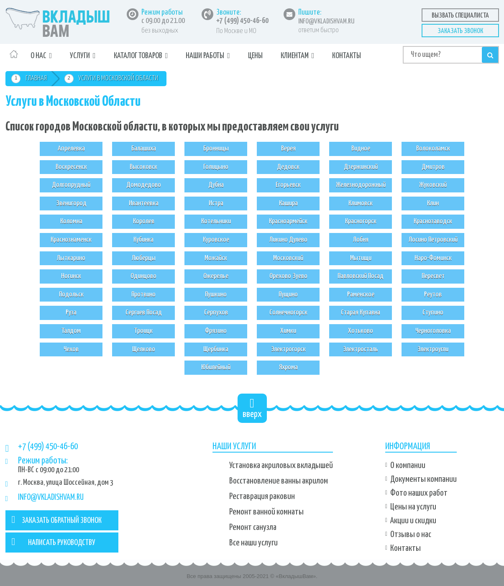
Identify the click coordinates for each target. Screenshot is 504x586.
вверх (252, 408)
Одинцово (143, 276)
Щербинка (215, 349)
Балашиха (143, 148)
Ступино (432, 312)
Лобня (360, 239)
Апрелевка (71, 148)
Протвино (143, 294)
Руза (71, 312)
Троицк (143, 331)
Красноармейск (288, 221)
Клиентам (295, 56)
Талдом (71, 331)
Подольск (71, 294)
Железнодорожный (361, 185)
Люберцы (144, 258)
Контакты (346, 56)
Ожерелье (215, 276)
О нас (38, 56)
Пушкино (216, 294)
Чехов (71, 349)
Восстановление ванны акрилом (278, 481)
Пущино (288, 294)
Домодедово (143, 185)
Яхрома (288, 367)
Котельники (216, 221)
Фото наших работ (419, 493)
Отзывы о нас (410, 534)
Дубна (216, 185)
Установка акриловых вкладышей (281, 465)
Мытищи (360, 258)
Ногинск (71, 276)
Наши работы (205, 56)
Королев (143, 221)
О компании (407, 465)
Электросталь (360, 349)
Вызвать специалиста (460, 15)
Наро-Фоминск (433, 258)
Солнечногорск (288, 312)
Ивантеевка (144, 203)
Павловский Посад (361, 276)
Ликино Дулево (288, 239)
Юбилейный (215, 367)
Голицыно (215, 167)
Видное (360, 148)
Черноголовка (433, 331)
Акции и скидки (413, 521)
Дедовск (288, 167)
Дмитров (433, 167)
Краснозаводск (433, 221)
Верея (288, 148)
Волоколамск (433, 148)
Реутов (433, 294)
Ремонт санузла (252, 527)
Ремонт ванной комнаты (266, 512)
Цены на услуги (413, 507)
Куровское (216, 239)
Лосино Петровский (433, 239)
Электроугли (432, 349)
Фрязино (216, 331)
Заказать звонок (460, 31)
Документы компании (423, 479)
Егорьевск (288, 185)
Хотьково (360, 331)
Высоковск (143, 167)
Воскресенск (71, 167)
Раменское (360, 294)
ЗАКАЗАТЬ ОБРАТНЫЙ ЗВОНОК (57, 519)
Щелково (143, 349)
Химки (288, 331)
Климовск (360, 203)
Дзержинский (361, 167)
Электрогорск (288, 349)
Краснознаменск (71, 239)
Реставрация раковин (262, 496)
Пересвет (433, 276)
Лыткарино (71, 258)
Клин (433, 203)
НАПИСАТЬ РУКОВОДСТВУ (54, 542)
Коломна (71, 221)
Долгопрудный (71, 185)
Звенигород (71, 203)
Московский (288, 258)
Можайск (216, 258)
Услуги (80, 56)
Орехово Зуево (288, 276)
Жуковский (433, 185)
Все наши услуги (253, 543)
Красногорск (360, 221)
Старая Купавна (360, 312)
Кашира (288, 203)
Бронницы (216, 148)
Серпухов (216, 312)
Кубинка (143, 239)
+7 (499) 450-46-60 (242, 21)
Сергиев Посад (143, 312)
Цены (255, 56)
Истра (216, 203)
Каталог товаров (138, 56)
